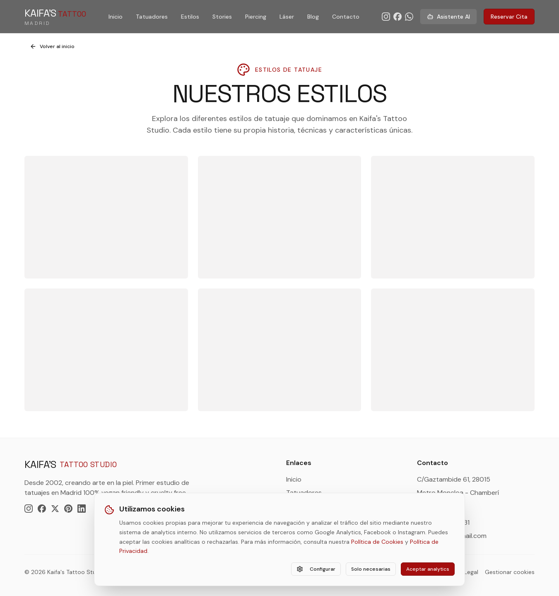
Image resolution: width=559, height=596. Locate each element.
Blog (313, 16)
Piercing (255, 16)
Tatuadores (152, 16)
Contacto (345, 16)
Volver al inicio (52, 46)
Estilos (190, 16)
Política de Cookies (377, 541)
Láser (287, 16)
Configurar (315, 569)
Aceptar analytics (427, 569)
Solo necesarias (370, 569)
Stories (222, 16)
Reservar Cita (509, 16)
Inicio (115, 16)
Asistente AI (448, 16)
